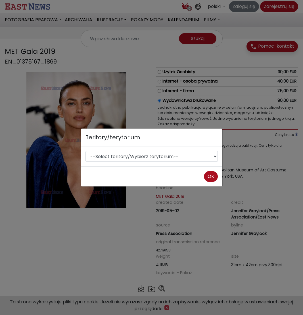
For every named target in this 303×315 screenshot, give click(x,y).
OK (211, 176)
